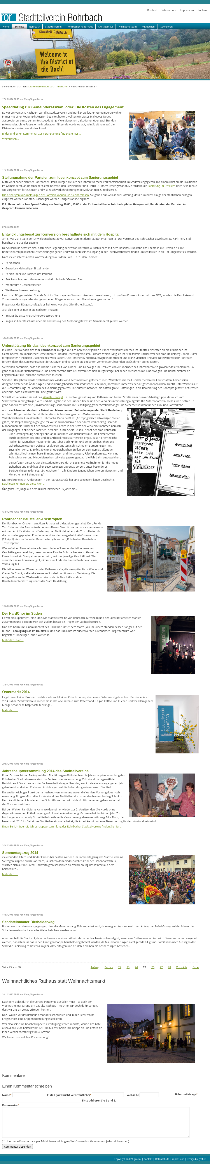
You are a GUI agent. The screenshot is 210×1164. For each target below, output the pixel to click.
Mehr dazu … (10, 710)
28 (169, 967)
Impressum (187, 10)
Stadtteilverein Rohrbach (41, 86)
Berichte (19, 26)
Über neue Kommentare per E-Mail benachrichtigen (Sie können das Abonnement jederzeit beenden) (67, 1141)
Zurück (109, 967)
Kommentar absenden (17, 1146)
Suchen (202, 10)
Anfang (95, 967)
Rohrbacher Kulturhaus (80, 26)
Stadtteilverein (53, 26)
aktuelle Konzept (53, 397)
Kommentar (10, 1105)
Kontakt (152, 10)
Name (7, 1095)
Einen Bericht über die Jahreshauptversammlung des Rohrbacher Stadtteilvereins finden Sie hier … (62, 826)
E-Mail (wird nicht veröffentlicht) (69, 1095)
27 (161, 967)
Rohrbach (34, 26)
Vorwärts (181, 967)
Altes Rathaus (106, 26)
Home (6, 26)
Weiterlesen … (10, 139)
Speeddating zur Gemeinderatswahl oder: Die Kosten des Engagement (63, 107)
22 (119, 967)
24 (136, 967)
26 (152, 967)
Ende (195, 967)
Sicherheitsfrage (186, 1094)
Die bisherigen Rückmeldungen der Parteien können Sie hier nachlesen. (45, 195)
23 (128, 967)
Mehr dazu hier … (13, 640)
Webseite (133, 1095)
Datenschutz (168, 10)
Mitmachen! (148, 26)
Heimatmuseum (128, 26)
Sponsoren (167, 26)
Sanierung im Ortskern (161, 186)
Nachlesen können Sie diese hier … (23, 484)
